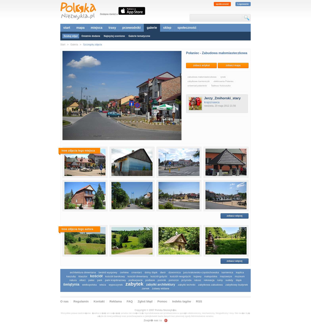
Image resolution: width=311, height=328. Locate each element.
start (66, 27)
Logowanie (243, 4)
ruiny (220, 280)
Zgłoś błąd (145, 301)
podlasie (150, 280)
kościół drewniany (138, 276)
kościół (96, 276)
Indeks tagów (181, 301)
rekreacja (209, 280)
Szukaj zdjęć (71, 36)
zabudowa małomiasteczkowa (201, 77)
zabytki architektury (160, 284)
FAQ (130, 301)
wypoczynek (116, 284)
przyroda (186, 280)
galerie (152, 27)
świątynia (71, 284)
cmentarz (136, 272)
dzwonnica (174, 272)
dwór (163, 272)
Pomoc (162, 301)
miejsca (96, 27)
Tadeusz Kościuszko (221, 85)
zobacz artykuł (201, 65)
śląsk (239, 280)
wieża (102, 284)
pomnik (162, 280)
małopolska (210, 276)
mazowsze (226, 276)
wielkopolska (89, 284)
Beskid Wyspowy (108, 272)
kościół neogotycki (180, 276)
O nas (64, 301)
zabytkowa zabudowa (210, 284)
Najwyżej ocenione (114, 36)
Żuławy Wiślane (160, 288)
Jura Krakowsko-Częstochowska (201, 272)
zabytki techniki (186, 284)
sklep (167, 27)
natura (73, 280)
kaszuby (71, 276)
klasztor (83, 276)
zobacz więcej (234, 215)
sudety (229, 280)
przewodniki (131, 27)
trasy (112, 27)
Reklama (115, 301)
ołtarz (82, 280)
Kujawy (198, 276)
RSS (199, 301)
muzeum (240, 276)
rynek (223, 77)
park (99, 280)
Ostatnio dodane (90, 36)
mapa (80, 27)
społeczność (222, 4)
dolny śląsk (151, 272)
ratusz (197, 280)
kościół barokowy (115, 276)
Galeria (74, 44)
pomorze (174, 280)
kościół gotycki (159, 276)
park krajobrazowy (115, 280)
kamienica (227, 272)
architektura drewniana (83, 272)
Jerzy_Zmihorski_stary (222, 98)
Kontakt (99, 301)
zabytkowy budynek (236, 284)
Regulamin (81, 301)
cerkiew (124, 272)
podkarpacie (136, 280)
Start (62, 44)
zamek (145, 288)
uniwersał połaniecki (197, 85)
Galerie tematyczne (139, 36)
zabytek (134, 284)
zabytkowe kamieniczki (198, 81)
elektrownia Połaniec (224, 81)
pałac (91, 280)
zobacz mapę (233, 65)
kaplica (240, 272)
